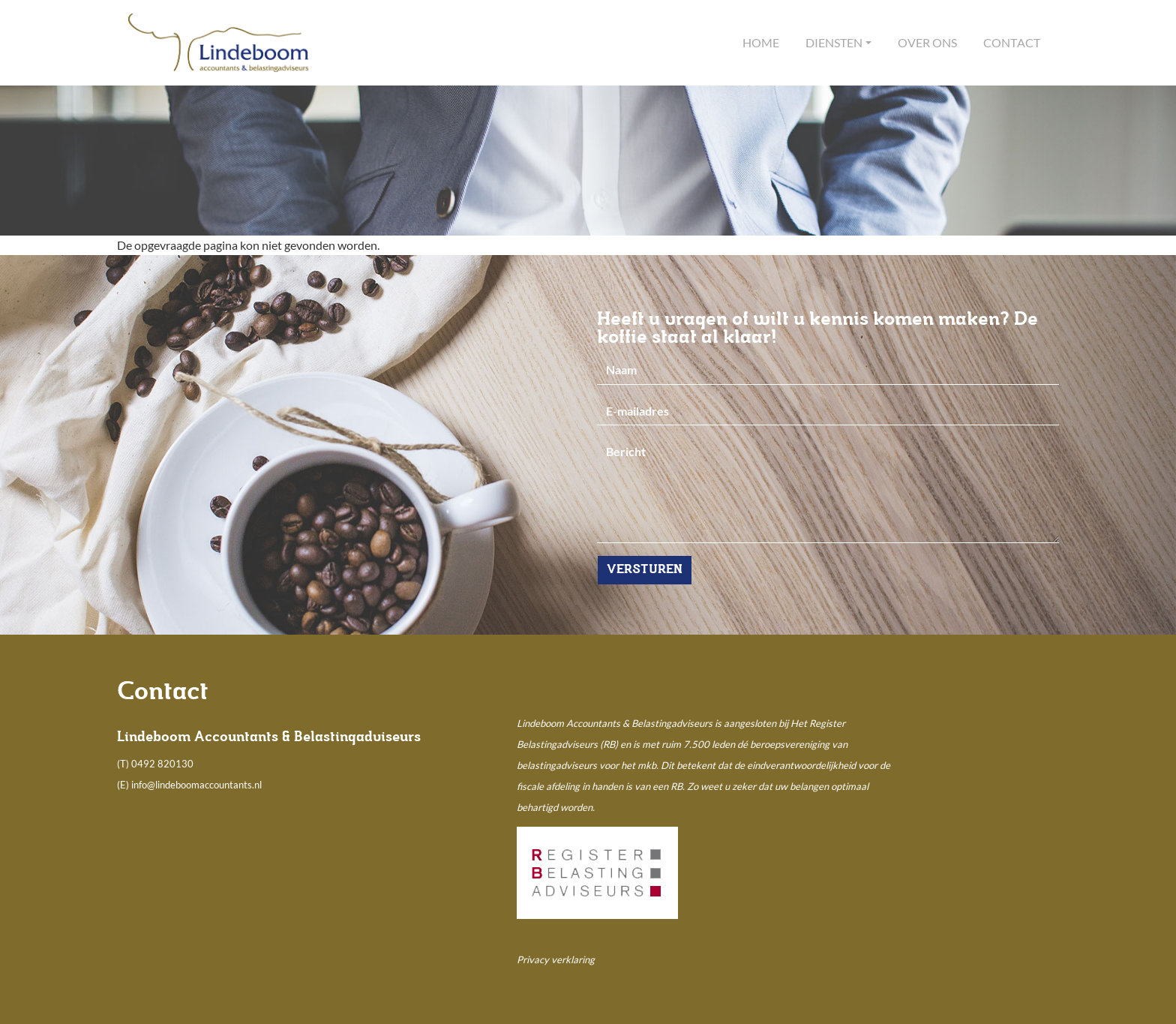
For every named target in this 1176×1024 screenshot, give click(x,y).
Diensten (834, 42)
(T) (124, 764)
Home (760, 42)
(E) (124, 785)
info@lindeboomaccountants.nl (196, 785)
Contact (1011, 42)
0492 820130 (162, 764)
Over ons (927, 42)
